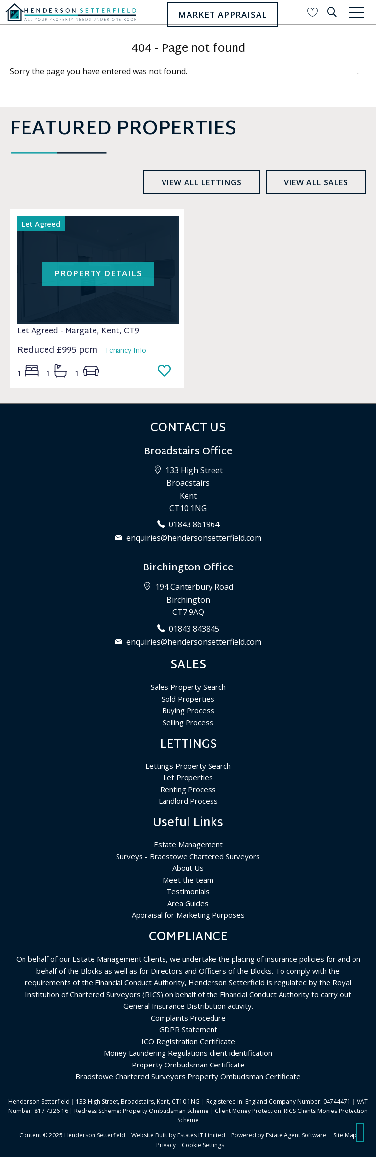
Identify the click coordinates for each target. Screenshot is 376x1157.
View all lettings (202, 182)
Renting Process (188, 789)
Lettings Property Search (188, 766)
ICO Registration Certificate (188, 1041)
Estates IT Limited (201, 1135)
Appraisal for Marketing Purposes (188, 915)
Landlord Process (188, 801)
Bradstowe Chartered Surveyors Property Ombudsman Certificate (188, 1076)
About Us (188, 868)
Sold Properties (188, 698)
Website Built (149, 1135)
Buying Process (188, 710)
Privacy (166, 1145)
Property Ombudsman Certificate (188, 1064)
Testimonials (188, 891)
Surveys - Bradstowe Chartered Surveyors (188, 856)
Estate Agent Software (296, 1135)
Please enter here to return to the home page (273, 71)
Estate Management (188, 844)
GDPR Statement (188, 1029)
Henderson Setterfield (94, 1135)
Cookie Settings (203, 1145)
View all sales (316, 182)
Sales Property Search (188, 687)
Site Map (345, 1135)
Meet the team (188, 880)
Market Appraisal (222, 14)
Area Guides (188, 903)
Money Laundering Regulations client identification (188, 1053)
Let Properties (188, 777)
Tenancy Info (125, 351)
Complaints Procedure (188, 1017)
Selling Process (188, 722)
